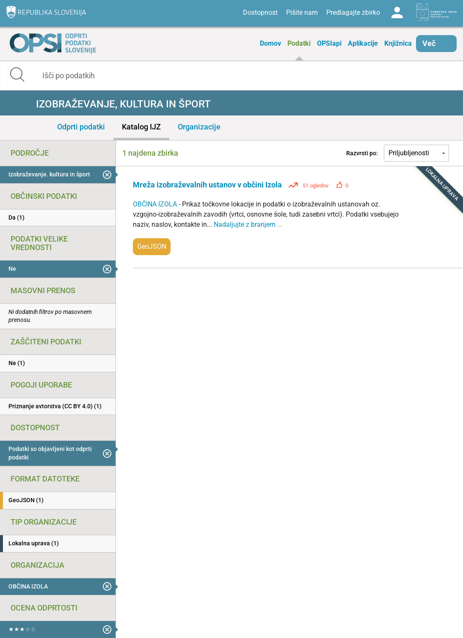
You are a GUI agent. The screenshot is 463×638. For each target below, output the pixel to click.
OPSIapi (329, 43)
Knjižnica (398, 43)
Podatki (299, 43)
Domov (270, 43)
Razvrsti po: (362, 153)
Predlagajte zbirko (353, 12)
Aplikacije (363, 43)
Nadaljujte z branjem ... (248, 224)
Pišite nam (302, 12)
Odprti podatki (81, 126)
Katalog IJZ (141, 126)
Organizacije (199, 126)
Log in (397, 12)
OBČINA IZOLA (156, 204)
